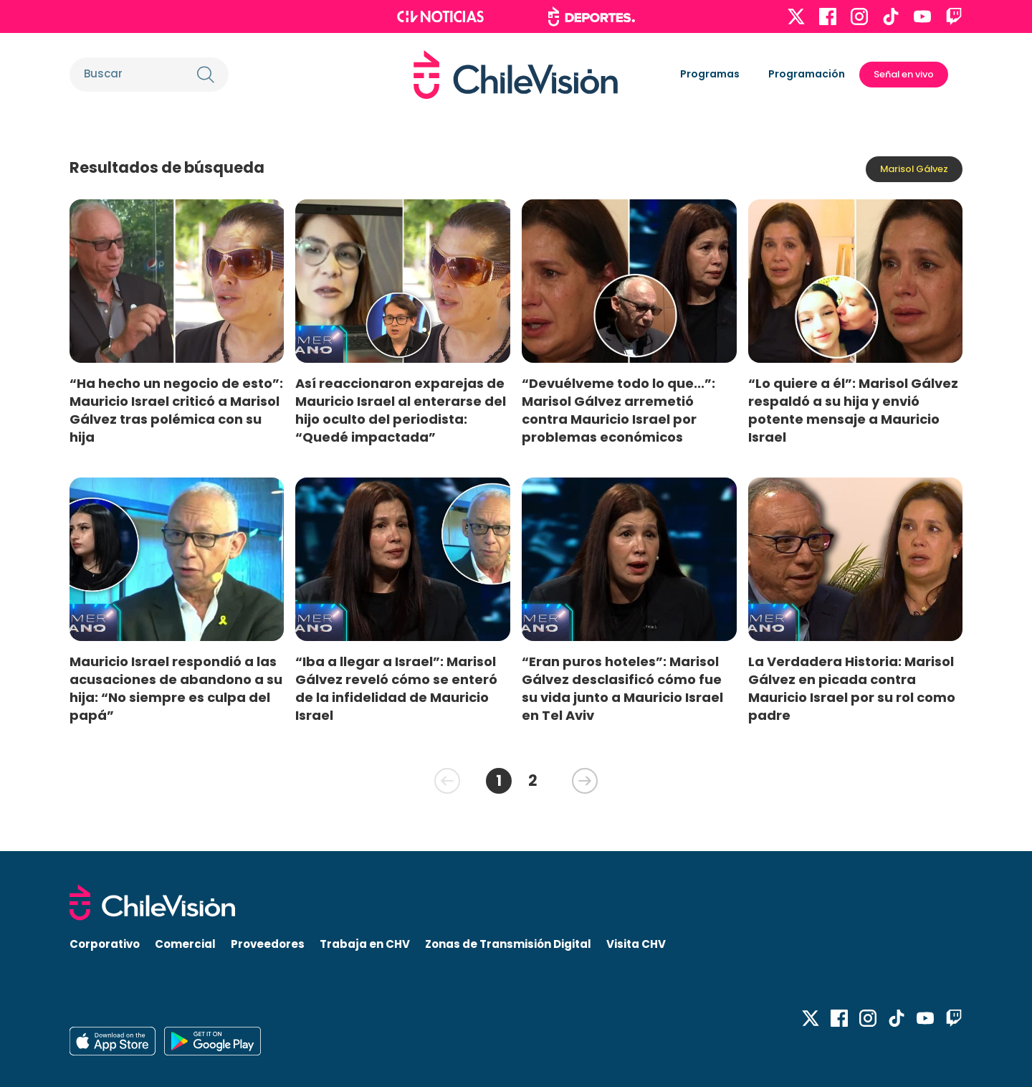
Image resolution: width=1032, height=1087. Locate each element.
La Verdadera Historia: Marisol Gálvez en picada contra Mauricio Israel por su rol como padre (851, 688)
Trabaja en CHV (365, 943)
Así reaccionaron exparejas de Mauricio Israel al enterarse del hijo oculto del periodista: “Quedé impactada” (400, 410)
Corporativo (105, 943)
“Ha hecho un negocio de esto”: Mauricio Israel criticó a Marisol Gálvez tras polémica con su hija (176, 410)
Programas (710, 74)
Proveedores (268, 943)
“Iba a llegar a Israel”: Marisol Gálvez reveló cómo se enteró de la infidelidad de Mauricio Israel (396, 688)
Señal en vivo (904, 74)
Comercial (185, 943)
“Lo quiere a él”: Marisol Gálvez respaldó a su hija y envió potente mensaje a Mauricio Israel (853, 410)
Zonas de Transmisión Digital (508, 943)
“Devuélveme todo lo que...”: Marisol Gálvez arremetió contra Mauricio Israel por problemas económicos (618, 410)
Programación (806, 74)
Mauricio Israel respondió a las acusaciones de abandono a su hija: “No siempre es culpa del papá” (176, 688)
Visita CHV (636, 943)
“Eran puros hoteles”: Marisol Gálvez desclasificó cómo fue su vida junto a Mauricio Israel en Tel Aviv (622, 688)
